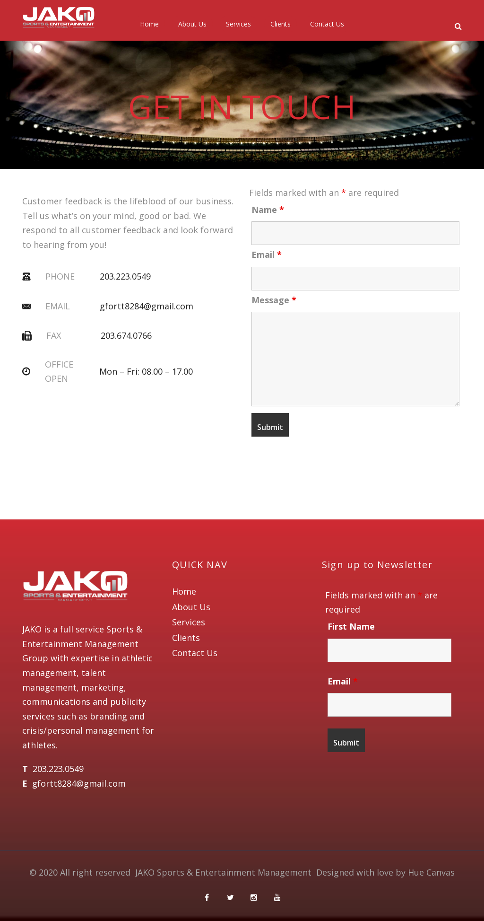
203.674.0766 (126, 335)
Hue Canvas (431, 872)
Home (149, 23)
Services (238, 23)
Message (273, 300)
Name (267, 209)
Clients (280, 23)
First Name (351, 626)
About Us (192, 23)
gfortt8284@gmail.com (146, 306)
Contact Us (327, 23)
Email (266, 254)
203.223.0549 (125, 276)
